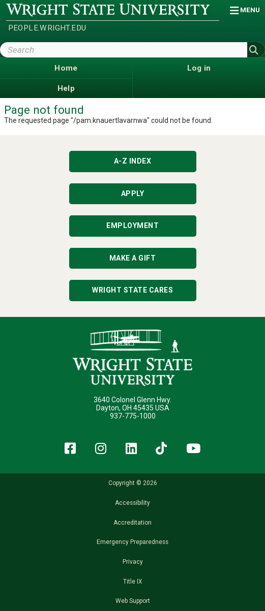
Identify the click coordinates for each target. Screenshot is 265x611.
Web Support (132, 600)
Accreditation (132, 522)
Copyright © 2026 (132, 483)
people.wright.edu (47, 28)
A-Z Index (133, 161)
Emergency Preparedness (132, 541)
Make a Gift (132, 258)
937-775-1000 (133, 416)
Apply (132, 193)
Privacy (133, 561)
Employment (132, 225)
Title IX (132, 581)
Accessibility (132, 502)
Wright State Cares (132, 290)
